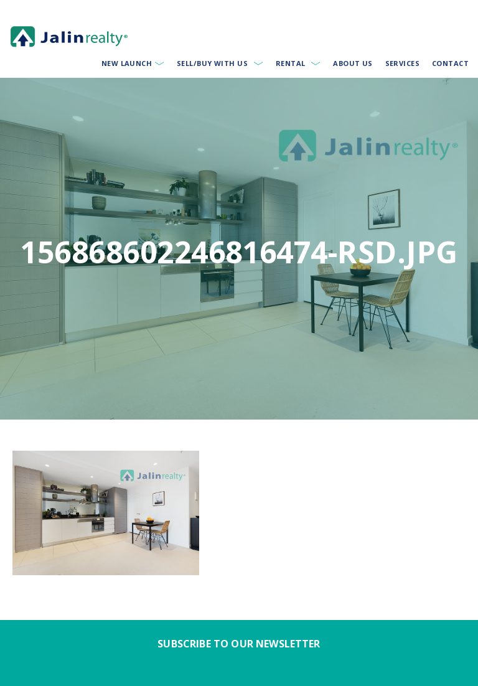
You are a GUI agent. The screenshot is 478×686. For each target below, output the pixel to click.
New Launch (126, 63)
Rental (291, 63)
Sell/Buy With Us (212, 63)
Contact (450, 63)
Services (402, 63)
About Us (353, 63)
